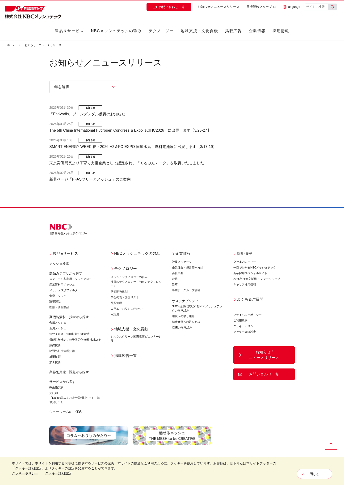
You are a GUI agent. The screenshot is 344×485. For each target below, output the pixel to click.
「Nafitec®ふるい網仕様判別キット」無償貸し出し (74, 400)
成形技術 (55, 356)
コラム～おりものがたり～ (128, 308)
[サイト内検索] (316, 7)
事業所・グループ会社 (186, 290)
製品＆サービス (69, 31)
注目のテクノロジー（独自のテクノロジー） (136, 284)
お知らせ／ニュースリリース (218, 7)
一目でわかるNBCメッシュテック (254, 267)
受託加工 (55, 393)
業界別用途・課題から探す (69, 372)
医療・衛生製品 (59, 307)
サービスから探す (62, 382)
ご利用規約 (240, 320)
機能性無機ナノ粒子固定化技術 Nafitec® (75, 339)
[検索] (332, 7)
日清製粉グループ (261, 7)
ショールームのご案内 (65, 412)
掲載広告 (233, 31)
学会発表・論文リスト (125, 297)
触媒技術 (55, 345)
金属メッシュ (57, 328)
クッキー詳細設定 (244, 331)
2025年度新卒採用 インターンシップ (256, 279)
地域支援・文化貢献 (199, 31)
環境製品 (55, 301)
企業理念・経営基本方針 (187, 267)
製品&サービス (63, 253)
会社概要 (177, 273)
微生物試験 (56, 387)
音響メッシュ (57, 296)
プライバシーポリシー (247, 314)
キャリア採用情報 (244, 284)
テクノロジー (161, 31)
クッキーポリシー (244, 326)
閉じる (314, 474)
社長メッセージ (182, 262)
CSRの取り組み (182, 327)
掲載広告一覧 (124, 356)
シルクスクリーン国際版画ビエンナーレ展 (136, 338)
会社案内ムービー (244, 262)
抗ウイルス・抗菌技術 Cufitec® (69, 334)
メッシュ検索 (59, 263)
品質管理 (116, 303)
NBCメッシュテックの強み (116, 31)
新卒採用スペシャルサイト (250, 273)
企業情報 (257, 31)
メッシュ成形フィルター (64, 290)
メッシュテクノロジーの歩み (129, 277)
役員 (175, 279)
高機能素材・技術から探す (69, 317)
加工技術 (55, 362)
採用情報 (281, 31)
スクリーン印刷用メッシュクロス (70, 279)
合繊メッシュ (57, 322)
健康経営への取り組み (186, 322)
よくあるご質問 (248, 299)
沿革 (175, 284)
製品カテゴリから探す (65, 273)
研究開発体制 (119, 291)
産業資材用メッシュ (62, 284)
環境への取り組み (183, 316)
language (291, 7)
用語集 (115, 314)
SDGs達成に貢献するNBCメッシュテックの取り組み (197, 308)
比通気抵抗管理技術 (62, 351)
